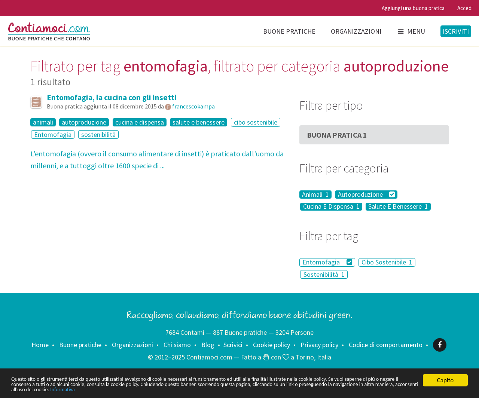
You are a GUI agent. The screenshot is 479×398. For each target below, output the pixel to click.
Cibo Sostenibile (386, 262)
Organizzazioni (356, 31)
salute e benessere (199, 122)
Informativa (235, 390)
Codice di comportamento (385, 344)
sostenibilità (98, 134)
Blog (207, 344)
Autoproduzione (366, 194)
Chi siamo (177, 344)
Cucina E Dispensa (331, 207)
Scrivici (232, 344)
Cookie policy (271, 344)
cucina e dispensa (139, 122)
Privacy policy (319, 344)
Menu (411, 31)
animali (43, 122)
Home (40, 344)
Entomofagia (52, 134)
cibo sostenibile (255, 122)
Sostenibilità (324, 274)
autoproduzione (84, 122)
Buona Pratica (337, 135)
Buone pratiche (289, 31)
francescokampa (193, 106)
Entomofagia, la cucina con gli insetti (112, 97)
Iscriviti (456, 31)
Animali (315, 194)
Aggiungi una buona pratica (413, 8)
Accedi (465, 8)
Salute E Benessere (398, 207)
